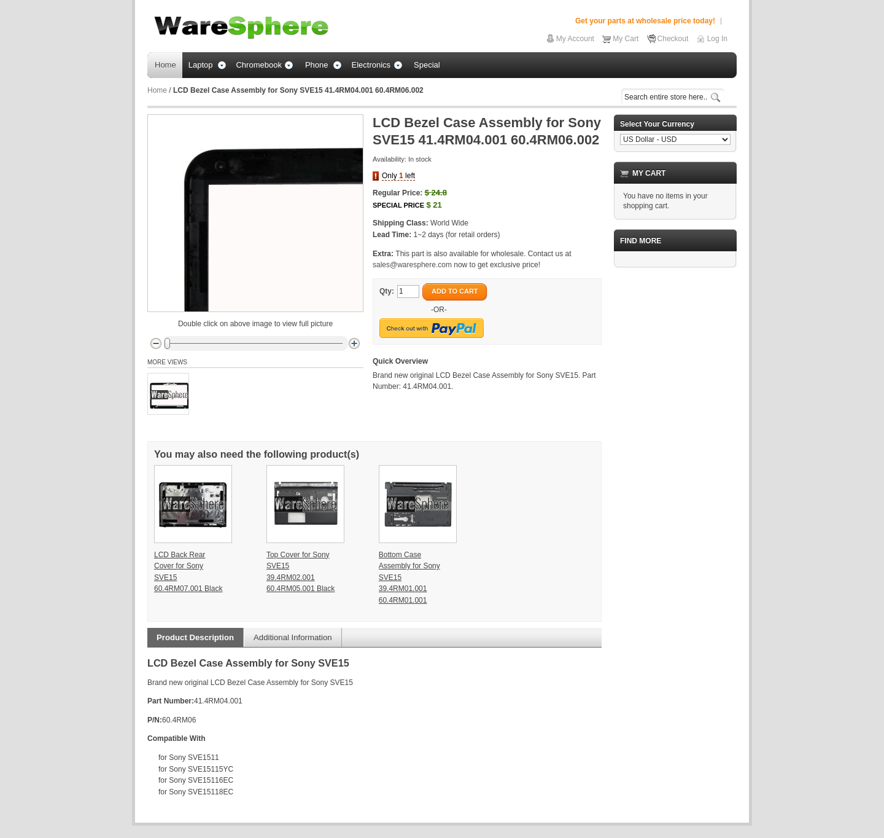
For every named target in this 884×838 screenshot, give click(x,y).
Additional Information (293, 637)
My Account (575, 38)
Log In (717, 38)
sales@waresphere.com (412, 264)
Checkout (673, 38)
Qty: (386, 291)
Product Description (195, 637)
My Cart (625, 38)
